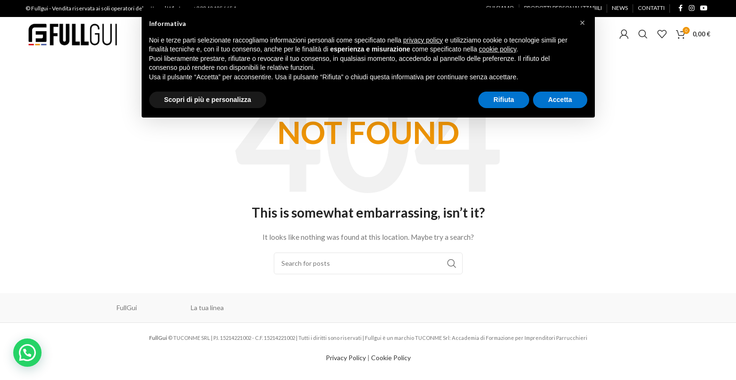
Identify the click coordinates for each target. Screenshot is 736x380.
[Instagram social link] (691, 9)
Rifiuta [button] (503, 99)
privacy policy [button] (423, 40)
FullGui (127, 315)
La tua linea (207, 315)
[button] (24, 354)
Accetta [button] (560, 99)
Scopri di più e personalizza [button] (207, 99)
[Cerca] (643, 39)
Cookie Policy (391, 365)
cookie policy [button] (497, 49)
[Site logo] (72, 38)
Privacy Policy (346, 365)
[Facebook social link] (680, 9)
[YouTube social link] (704, 9)
